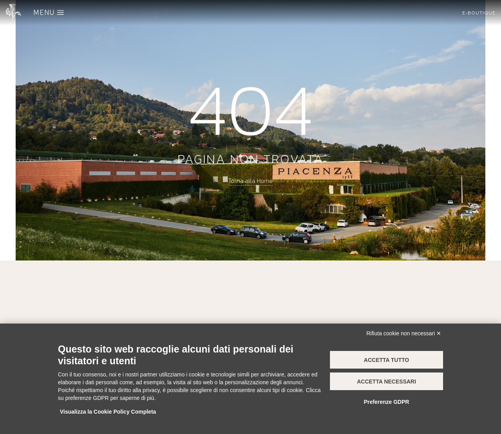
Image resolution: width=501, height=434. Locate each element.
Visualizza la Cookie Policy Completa (108, 412)
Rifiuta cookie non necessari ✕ (403, 333)
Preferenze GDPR (386, 402)
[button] (479, 13)
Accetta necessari (386, 381)
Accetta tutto (386, 360)
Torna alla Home (250, 180)
